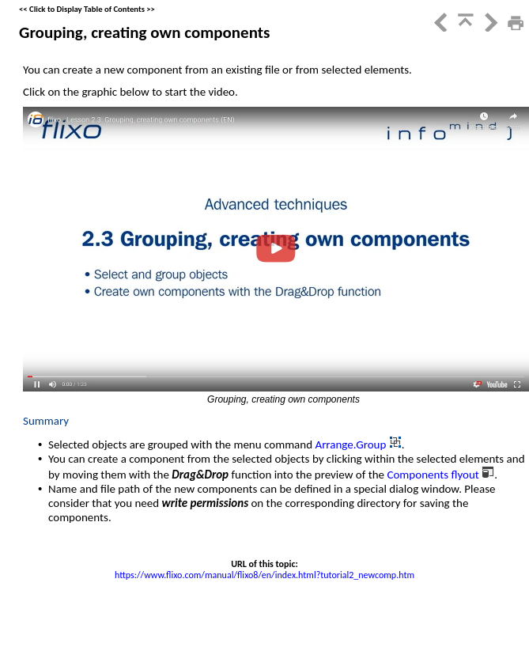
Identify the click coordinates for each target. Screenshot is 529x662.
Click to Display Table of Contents (87, 9)
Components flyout (434, 474)
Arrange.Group (351, 444)
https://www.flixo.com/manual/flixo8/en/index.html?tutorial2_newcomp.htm (264, 575)
